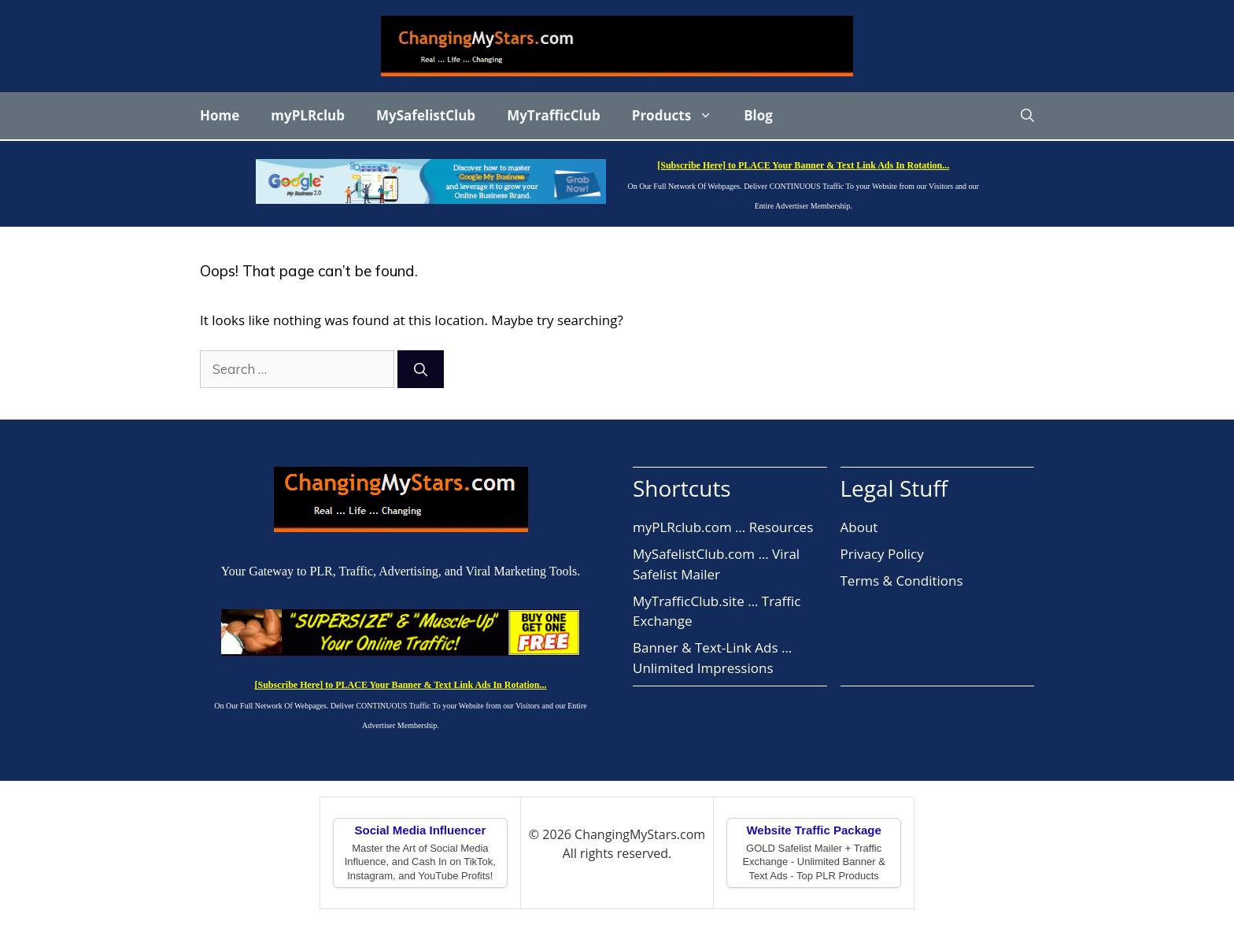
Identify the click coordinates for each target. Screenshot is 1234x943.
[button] (1027, 115)
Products (680, 115)
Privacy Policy (882, 554)
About (859, 527)
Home (219, 115)
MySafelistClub (425, 115)
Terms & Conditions (902, 580)
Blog (758, 115)
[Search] (420, 369)
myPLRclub (308, 115)
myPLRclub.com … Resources (723, 527)
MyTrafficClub (553, 115)
